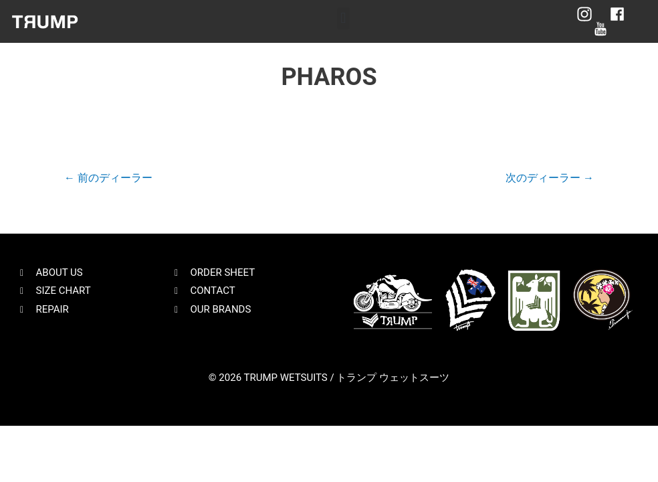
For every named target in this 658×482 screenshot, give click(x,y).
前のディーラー (108, 177)
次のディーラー (550, 177)
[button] (343, 18)
